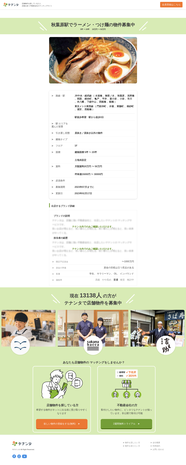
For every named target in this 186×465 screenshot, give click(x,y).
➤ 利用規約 (155, 446)
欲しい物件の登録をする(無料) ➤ (62, 423)
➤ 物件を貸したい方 (131, 442)
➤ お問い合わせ (157, 449)
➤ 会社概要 (155, 442)
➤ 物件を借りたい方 (131, 446)
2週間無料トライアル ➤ (126, 423)
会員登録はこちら (171, 4)
